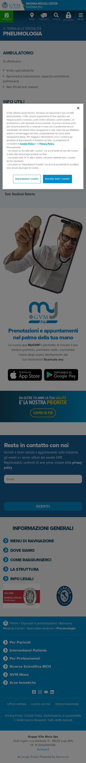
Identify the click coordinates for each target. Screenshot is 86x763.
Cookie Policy (27, 144)
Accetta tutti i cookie (57, 179)
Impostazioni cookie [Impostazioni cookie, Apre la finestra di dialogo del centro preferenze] (27, 179)
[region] (43, 146)
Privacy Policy (46, 144)
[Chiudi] (78, 108)
